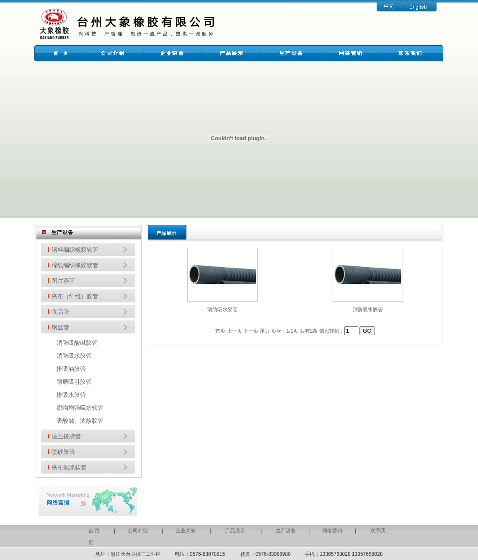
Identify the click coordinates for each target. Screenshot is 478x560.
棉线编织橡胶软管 (75, 265)
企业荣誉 (186, 531)
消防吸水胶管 (74, 355)
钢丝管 (60, 327)
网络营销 (332, 531)
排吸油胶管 (71, 368)
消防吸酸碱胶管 (77, 342)
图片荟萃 (63, 280)
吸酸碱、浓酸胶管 (80, 420)
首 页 (94, 531)
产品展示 (235, 531)
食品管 (60, 311)
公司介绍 (138, 531)
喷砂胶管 (63, 451)
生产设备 (286, 531)
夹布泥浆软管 (69, 467)
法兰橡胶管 (66, 436)
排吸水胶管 (71, 394)
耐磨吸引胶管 (74, 381)
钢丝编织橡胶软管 (75, 249)
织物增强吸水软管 (80, 407)
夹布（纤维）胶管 (75, 296)
